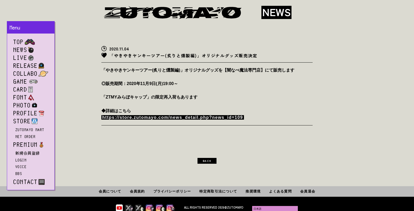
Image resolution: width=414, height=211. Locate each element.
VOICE (21, 167)
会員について (110, 191)
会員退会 (307, 191)
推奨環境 (253, 191)
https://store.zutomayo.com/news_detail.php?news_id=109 (172, 117)
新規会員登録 (28, 153)
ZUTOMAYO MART (30, 130)
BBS (19, 173)
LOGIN (21, 160)
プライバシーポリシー (172, 191)
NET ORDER (26, 136)
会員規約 (137, 191)
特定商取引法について (218, 191)
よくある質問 (280, 191)
